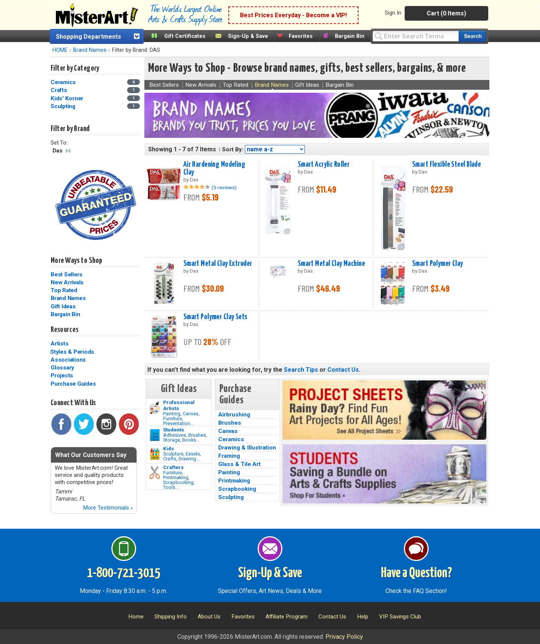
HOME (60, 50)
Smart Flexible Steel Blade (446, 164)
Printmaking (175, 477)
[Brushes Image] (154, 435)
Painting (171, 413)
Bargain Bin (349, 36)
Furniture (172, 418)
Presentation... (178, 423)
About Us (209, 616)
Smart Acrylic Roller (324, 164)
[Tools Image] (154, 473)
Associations (68, 359)
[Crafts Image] (154, 454)
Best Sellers (66, 274)
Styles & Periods (72, 351)
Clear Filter (68, 150)
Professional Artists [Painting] (179, 405)
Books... (191, 440)
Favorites (301, 36)
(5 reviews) (224, 187)
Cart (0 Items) (446, 13)
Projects (62, 375)
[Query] (415, 35)
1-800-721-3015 (123, 573)
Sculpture (173, 454)
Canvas (190, 413)
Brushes (197, 435)
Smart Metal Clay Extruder (217, 263)
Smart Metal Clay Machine (331, 263)
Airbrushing (234, 414)
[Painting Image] (154, 408)
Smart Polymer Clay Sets (215, 317)
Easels (193, 454)
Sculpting (231, 497)
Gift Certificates (185, 36)
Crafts (169, 459)
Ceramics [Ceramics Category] (64, 82)
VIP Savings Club (400, 616)
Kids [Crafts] (168, 448)
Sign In (393, 12)
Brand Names (89, 50)
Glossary (62, 367)
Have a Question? (416, 573)
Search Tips (301, 369)
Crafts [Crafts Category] (59, 90)
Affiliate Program (287, 616)
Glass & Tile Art (239, 464)
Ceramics (231, 439)
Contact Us (343, 369)
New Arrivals (67, 282)
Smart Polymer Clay (437, 263)
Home (136, 616)
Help (362, 616)
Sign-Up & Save (248, 36)
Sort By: (232, 149)
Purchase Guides (73, 383)
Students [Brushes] (173, 430)
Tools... (170, 487)
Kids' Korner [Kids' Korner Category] (68, 98)
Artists (59, 343)
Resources (64, 329)
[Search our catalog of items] (472, 36)
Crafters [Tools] (173, 467)
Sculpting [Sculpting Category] (64, 106)
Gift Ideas (63, 306)
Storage (171, 440)
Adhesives (174, 435)
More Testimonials (108, 507)
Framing (229, 455)
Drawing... (189, 459)
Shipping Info (170, 616)
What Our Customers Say (90, 454)
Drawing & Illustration (247, 447)
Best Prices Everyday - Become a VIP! (293, 15)
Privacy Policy (344, 636)
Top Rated (64, 290)
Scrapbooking (178, 482)
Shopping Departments (88, 36)
